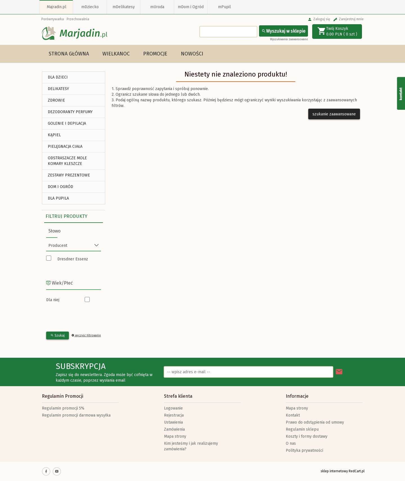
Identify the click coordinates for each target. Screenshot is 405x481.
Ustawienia (173, 422)
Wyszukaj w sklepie (283, 31)
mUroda (157, 7)
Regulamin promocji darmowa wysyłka (76, 415)
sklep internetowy (334, 471)
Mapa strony (175, 436)
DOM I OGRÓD (60, 186)
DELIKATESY (58, 88)
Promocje (155, 54)
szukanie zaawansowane (334, 114)
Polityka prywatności (304, 450)
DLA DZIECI (58, 77)
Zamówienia (174, 429)
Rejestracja (174, 415)
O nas (291, 443)
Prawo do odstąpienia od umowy (315, 422)
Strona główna (69, 54)
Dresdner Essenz (72, 259)
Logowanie (173, 408)
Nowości (192, 54)
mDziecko (90, 7)
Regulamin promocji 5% (63, 408)
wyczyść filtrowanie (86, 335)
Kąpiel (54, 135)
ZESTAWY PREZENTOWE (69, 175)
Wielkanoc (116, 54)
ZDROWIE (56, 100)
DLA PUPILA (58, 198)
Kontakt (293, 415)
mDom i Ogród (191, 7)
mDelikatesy (123, 7)
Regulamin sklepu (302, 429)
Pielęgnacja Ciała (65, 146)
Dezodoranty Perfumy (70, 111)
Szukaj (57, 335)
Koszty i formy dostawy (306, 436)
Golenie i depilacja (67, 123)
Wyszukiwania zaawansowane (289, 39)
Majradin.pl (56, 7)
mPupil (224, 7)
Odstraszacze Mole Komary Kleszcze (67, 161)
